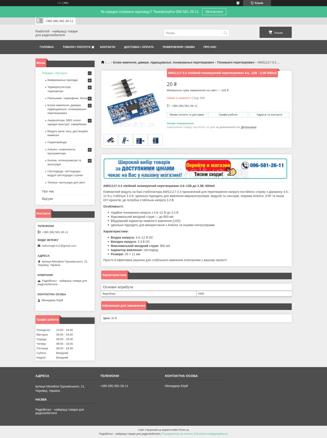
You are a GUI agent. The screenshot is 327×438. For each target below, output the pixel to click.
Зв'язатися (214, 12)
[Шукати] (225, 33)
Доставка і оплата (139, 47)
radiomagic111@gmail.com (59, 245)
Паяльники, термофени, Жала (68, 98)
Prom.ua (184, 429)
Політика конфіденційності (211, 433)
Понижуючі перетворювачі (235, 62)
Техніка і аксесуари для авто (66, 182)
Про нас (209, 47)
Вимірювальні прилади (63, 80)
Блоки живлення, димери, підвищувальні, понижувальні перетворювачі (163, 62)
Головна (47, 47)
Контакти (107, 47)
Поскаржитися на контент (177, 433)
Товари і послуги (76, 47)
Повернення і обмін (179, 47)
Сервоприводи (57, 142)
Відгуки (47, 199)
